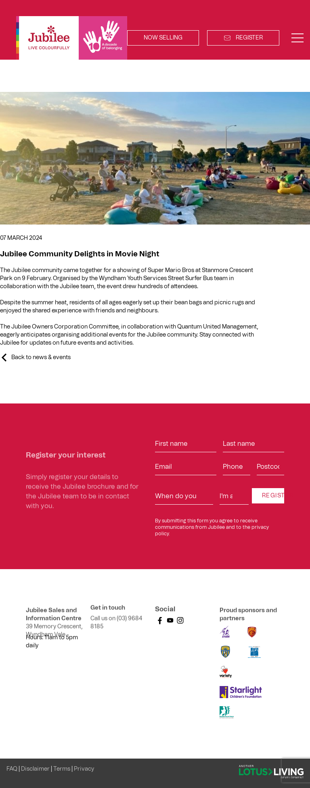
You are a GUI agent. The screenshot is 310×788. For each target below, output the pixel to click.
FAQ (12, 769)
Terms (62, 769)
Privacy (84, 769)
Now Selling (163, 38)
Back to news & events (41, 357)
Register (243, 38)
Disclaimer (36, 769)
